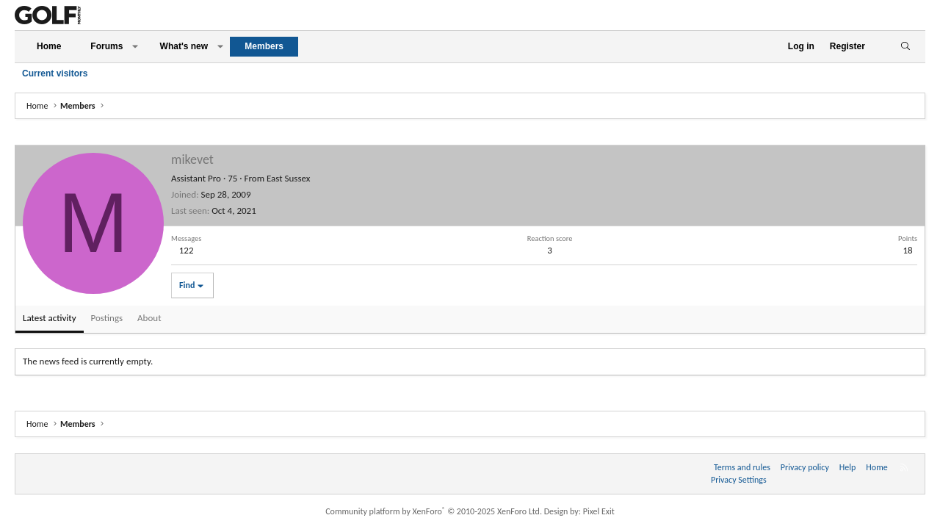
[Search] (905, 47)
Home (49, 46)
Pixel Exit (599, 511)
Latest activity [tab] (49, 317)
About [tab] (149, 317)
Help (847, 467)
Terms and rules (742, 467)
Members (264, 46)
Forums (106, 46)
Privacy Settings (739, 480)
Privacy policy (805, 467)
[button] (135, 47)
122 (186, 250)
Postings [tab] (107, 317)
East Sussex (288, 178)
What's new (184, 46)
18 (907, 250)
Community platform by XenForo (433, 511)
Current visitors (54, 73)
